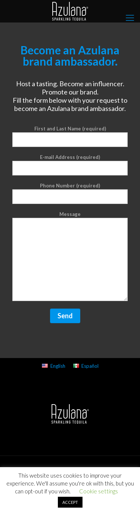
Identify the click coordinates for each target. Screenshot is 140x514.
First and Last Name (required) (70, 136)
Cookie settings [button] (98, 491)
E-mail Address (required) (70, 164)
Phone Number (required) (70, 193)
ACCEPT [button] (70, 502)
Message (70, 256)
